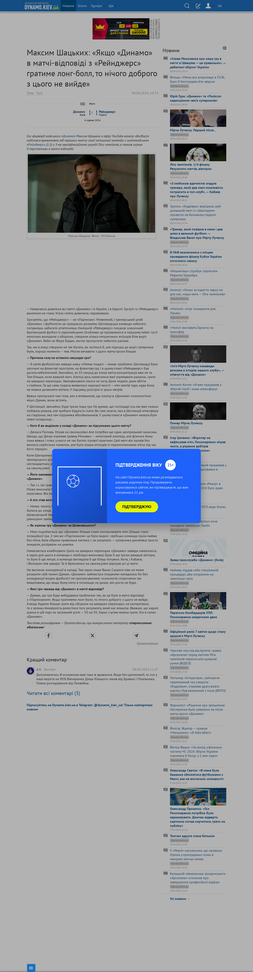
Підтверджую (136, 507)
